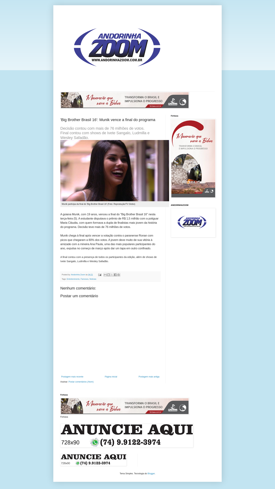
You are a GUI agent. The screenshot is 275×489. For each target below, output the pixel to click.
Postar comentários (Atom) (81, 382)
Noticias (92, 279)
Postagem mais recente (72, 376)
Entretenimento (73, 279)
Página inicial (111, 376)
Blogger (151, 473)
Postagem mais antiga (149, 376)
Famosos (84, 279)
